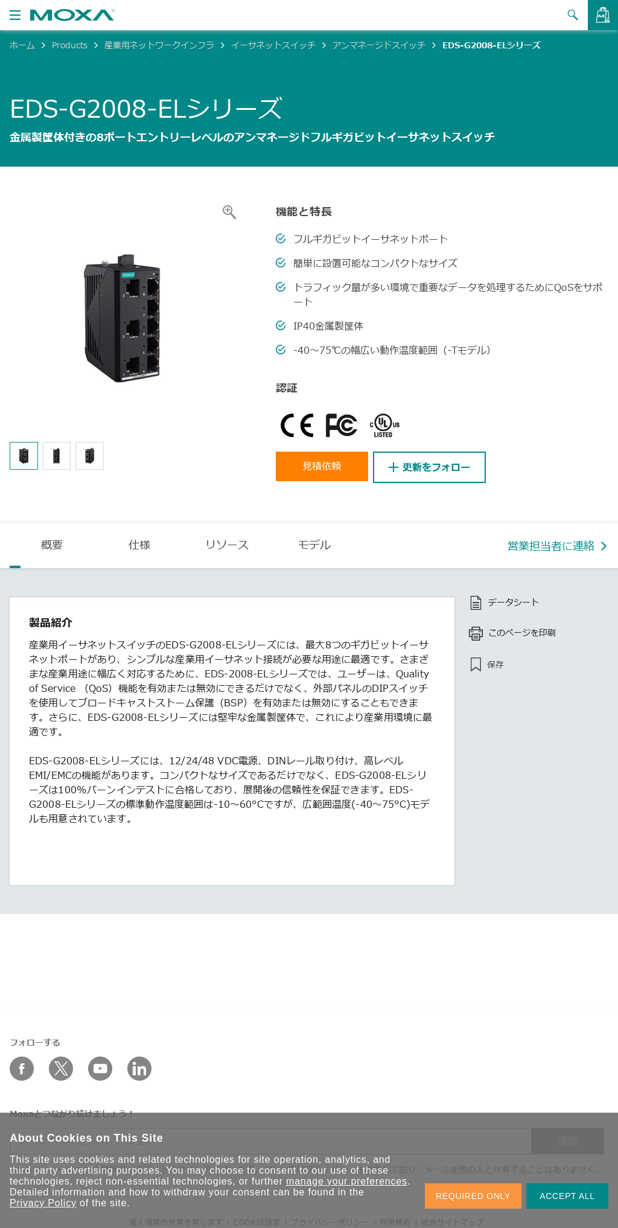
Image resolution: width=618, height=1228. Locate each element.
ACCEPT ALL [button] (567, 1196)
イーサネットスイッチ (273, 45)
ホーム (22, 45)
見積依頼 (324, 467)
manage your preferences (346, 1181)
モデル (314, 543)
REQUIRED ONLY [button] (473, 1196)
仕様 (139, 543)
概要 (52, 543)
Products (70, 45)
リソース (227, 543)
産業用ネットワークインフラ (159, 45)
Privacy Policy (43, 1203)
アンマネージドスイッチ (379, 45)
